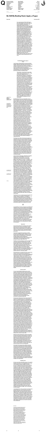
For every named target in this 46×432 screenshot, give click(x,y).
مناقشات (38, 3)
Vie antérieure (9, 7)
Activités (8, 5)
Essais (8, 11)
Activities (19, 5)
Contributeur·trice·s (10, 6)
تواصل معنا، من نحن (36, 9)
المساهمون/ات (37, 6)
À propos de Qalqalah (10, 1)
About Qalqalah (20, 1)
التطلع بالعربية (37, 12)
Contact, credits (20, 9)
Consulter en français (10, 12)
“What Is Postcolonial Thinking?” (8, 98)
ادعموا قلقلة (37, 8)
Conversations (9, 3)
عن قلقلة (38, 1)
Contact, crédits (9, 9)
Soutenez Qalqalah (9, 8)
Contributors (20, 6)
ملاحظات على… (37, 5)
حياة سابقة (37, 7)
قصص (38, 4)
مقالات (38, 11)
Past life (19, 7)
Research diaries (20, 2)
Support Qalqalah (21, 8)
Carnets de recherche (10, 2)
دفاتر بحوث (37, 2)
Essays (19, 11)
